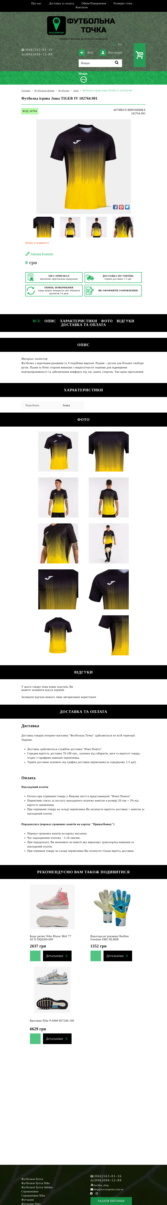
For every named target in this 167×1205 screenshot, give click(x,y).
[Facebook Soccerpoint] (91, 1193)
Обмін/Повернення (94, 3)
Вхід (86, 53)
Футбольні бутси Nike (35, 1183)
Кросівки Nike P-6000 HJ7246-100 (52, 1020)
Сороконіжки (29, 1191)
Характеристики (78, 321)
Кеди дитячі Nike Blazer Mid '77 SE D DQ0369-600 (50, 938)
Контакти (82, 7)
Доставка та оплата (61, 3)
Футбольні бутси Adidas (37, 1187)
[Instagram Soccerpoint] (97, 1193)
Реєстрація (111, 53)
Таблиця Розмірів (42, 253)
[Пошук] (100, 63)
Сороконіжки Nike (33, 1195)
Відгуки (125, 321)
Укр (114, 44)
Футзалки (27, 1199)
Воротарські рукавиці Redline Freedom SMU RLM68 (109, 938)
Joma (66, 405)
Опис (50, 321)
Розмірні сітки (123, 3)
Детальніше (54, 955)
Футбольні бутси (32, 1179)
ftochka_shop (101, 1185)
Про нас (36, 3)
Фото (107, 321)
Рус (120, 44)
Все (37, 321)
